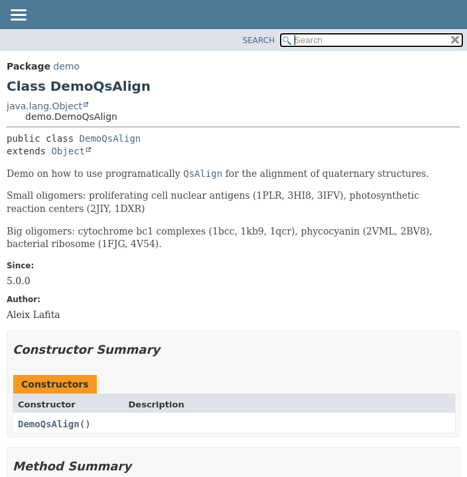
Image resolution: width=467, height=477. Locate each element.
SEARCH (259, 40)
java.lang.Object (44, 106)
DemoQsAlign (110, 138)
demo (66, 66)
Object (68, 151)
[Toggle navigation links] (18, 16)
